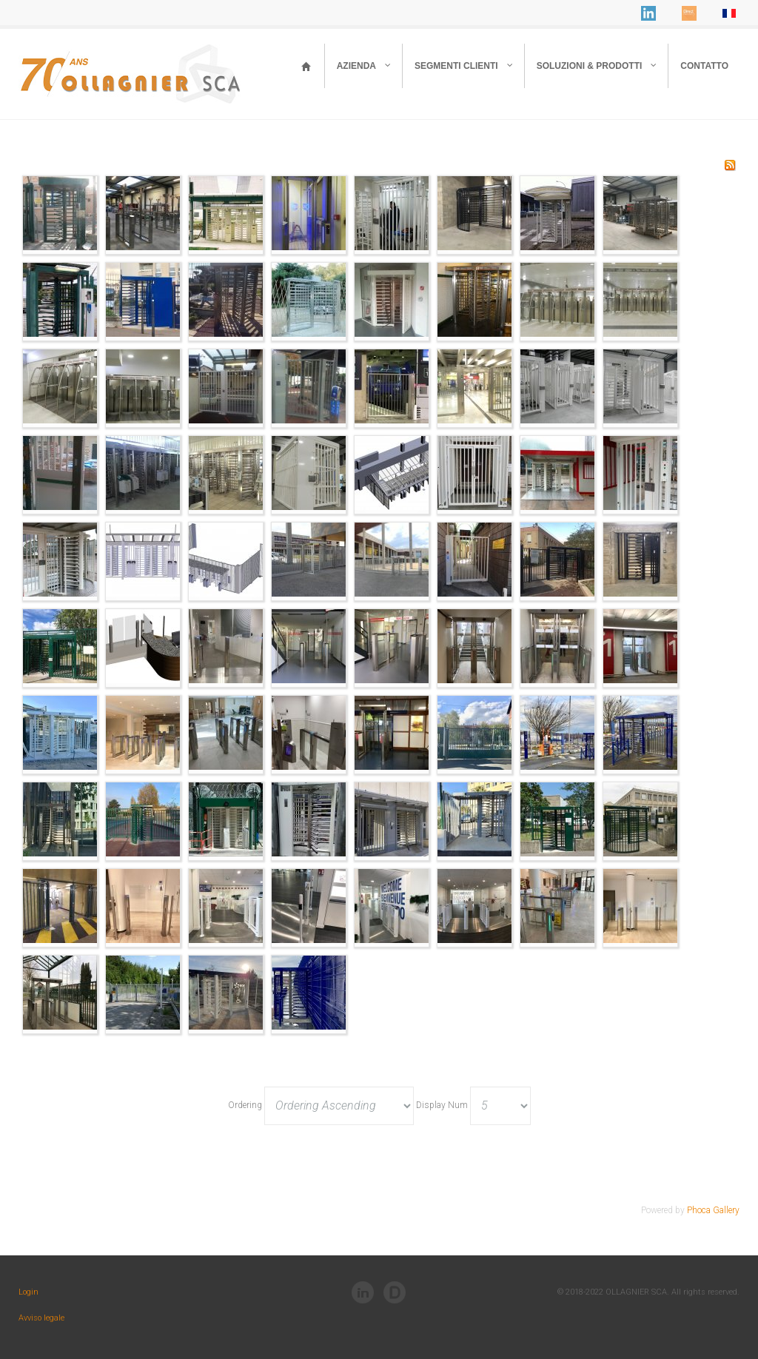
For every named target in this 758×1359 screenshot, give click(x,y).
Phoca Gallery (713, 1210)
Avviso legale (41, 1318)
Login (28, 1292)
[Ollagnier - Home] (306, 66)
